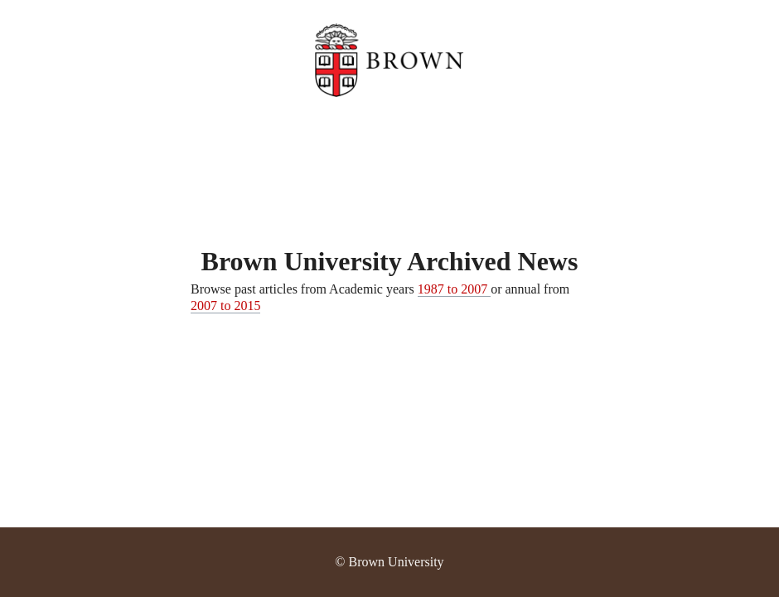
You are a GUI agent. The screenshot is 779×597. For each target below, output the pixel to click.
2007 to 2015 (225, 305)
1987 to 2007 (454, 289)
